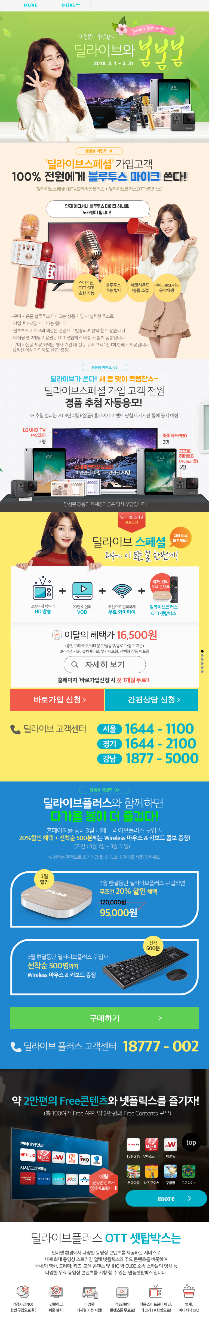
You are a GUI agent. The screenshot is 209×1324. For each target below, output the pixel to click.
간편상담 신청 (151, 699)
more (166, 1198)
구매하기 (104, 1018)
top (191, 1142)
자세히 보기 (105, 664)
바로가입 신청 (57, 699)
